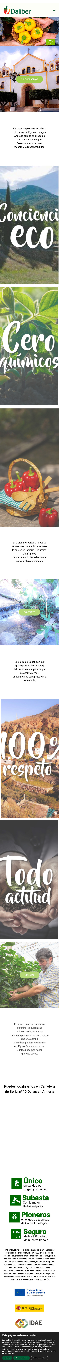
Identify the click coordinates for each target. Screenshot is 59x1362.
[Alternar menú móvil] (54, 10)
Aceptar (7, 1358)
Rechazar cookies (21, 1358)
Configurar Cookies (39, 1358)
